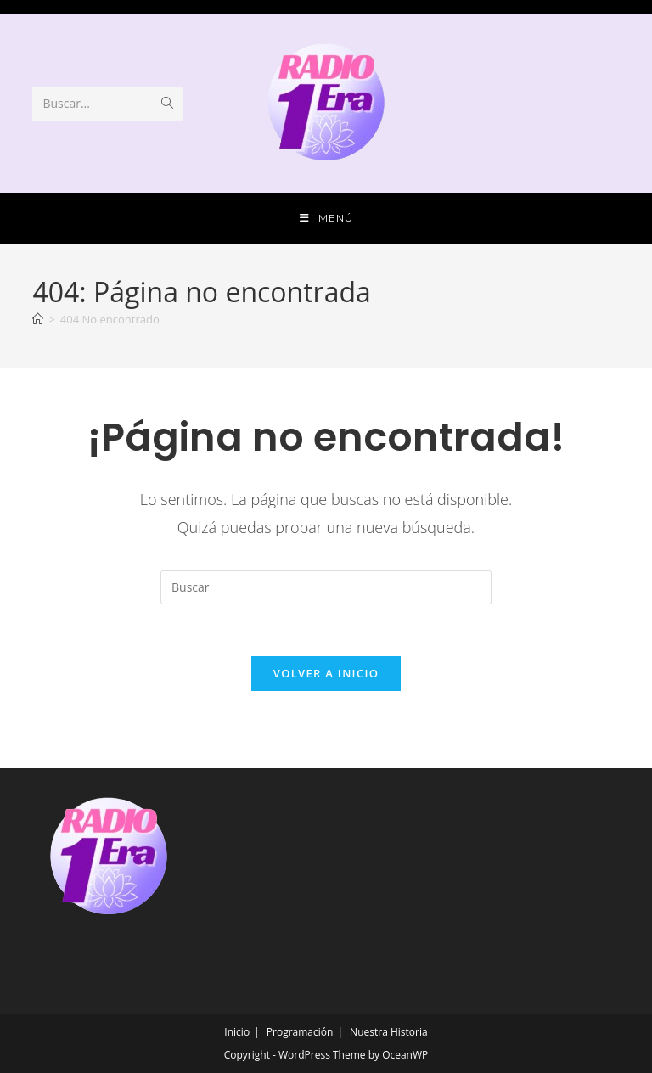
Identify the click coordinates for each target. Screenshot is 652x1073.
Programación (300, 1032)
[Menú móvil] (326, 218)
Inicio (237, 1032)
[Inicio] (37, 319)
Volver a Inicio (326, 673)
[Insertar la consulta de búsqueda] (326, 587)
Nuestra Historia (389, 1032)
